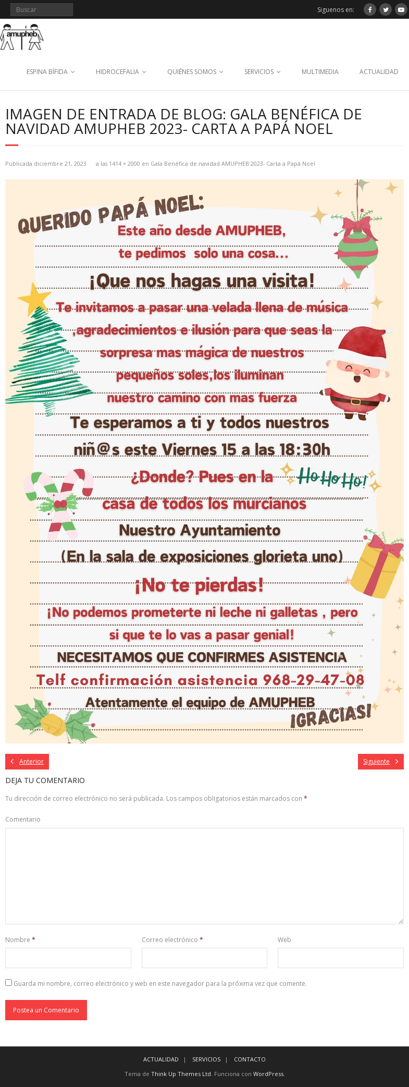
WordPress (268, 1074)
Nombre (20, 939)
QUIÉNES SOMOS (191, 71)
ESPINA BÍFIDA (47, 71)
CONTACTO (250, 1059)
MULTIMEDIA (320, 71)
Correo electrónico (172, 939)
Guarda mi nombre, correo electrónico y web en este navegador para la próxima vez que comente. (160, 983)
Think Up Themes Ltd (181, 1074)
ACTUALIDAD (379, 71)
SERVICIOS (259, 71)
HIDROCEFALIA (117, 71)
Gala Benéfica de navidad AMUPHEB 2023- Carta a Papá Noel (233, 163)
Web (284, 939)
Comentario (23, 819)
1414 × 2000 (124, 163)
